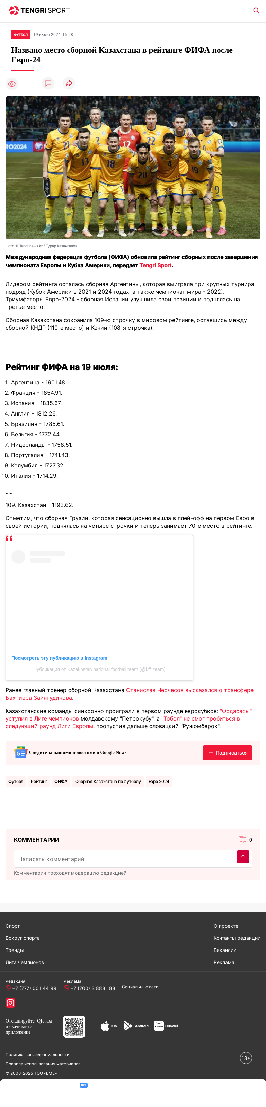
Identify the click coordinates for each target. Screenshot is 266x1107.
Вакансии (225, 950)
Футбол (15, 781)
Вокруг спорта (23, 938)
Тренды (15, 950)
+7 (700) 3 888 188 (91, 988)
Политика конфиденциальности (37, 1054)
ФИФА (61, 781)
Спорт (13, 926)
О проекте (226, 926)
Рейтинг (39, 781)
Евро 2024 (159, 781)
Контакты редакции (237, 938)
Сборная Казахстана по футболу (108, 781)
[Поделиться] (69, 83)
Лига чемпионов (25, 962)
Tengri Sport (155, 265)
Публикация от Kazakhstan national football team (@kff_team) (99, 669)
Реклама (224, 962)
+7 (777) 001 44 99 (32, 988)
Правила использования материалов (43, 1063)
